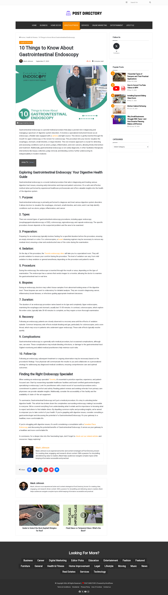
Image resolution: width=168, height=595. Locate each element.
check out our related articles (87, 436)
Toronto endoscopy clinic (54, 253)
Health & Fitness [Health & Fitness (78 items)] (55, 566)
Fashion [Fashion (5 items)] (127, 560)
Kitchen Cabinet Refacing (136, 106)
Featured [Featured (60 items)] (140, 560)
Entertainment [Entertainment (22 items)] (110, 560)
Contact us (107, 587)
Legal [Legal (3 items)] (97, 566)
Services (85, 25)
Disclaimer (75, 587)
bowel (60, 239)
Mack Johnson (28, 61)
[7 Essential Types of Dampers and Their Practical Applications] (119, 77)
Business (43, 25)
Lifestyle (130, 25)
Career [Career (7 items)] (40, 560)
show (31, 162)
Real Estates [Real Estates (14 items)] (68, 571)
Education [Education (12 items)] (93, 560)
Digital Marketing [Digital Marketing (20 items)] (57, 560)
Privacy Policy (85, 587)
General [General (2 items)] (38, 566)
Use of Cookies (96, 587)
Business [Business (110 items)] (28, 560)
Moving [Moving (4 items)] (122, 566)
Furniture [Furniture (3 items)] (25, 566)
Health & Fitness (71, 25)
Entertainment (116, 25)
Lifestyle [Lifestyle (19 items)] (109, 566)
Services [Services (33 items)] (84, 571)
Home (34, 25)
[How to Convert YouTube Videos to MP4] (119, 88)
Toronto (52, 380)
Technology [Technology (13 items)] (100, 571)
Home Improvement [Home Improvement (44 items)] (79, 566)
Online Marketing (99, 25)
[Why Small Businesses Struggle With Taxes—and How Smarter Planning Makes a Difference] (119, 119)
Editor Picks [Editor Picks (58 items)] (77, 560)
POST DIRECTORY (90, 583)
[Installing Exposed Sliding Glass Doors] (119, 98)
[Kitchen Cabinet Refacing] (119, 109)
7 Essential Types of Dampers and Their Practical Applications (137, 76)
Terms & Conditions (64, 587)
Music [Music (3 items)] (134, 566)
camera (55, 136)
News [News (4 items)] (145, 566)
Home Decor (56, 25)
